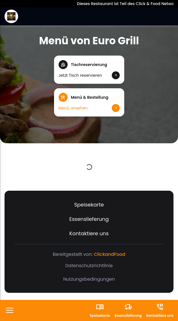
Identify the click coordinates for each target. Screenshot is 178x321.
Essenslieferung (89, 219)
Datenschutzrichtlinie (89, 265)
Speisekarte (89, 204)
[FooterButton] (10, 310)
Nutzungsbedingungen (89, 279)
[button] (89, 70)
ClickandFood (109, 254)
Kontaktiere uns (89, 233)
